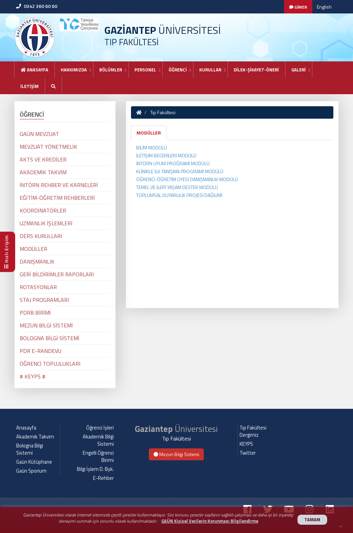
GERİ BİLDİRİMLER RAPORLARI (57, 274)
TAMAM (312, 519)
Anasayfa (34, 69)
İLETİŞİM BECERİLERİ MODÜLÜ (166, 155)
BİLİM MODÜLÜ (151, 147)
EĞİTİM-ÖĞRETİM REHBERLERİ (57, 198)
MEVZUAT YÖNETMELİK (48, 146)
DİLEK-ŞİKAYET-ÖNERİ (256, 69)
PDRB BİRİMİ (35, 312)
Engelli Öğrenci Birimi (98, 456)
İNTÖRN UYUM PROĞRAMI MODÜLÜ (173, 163)
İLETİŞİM (29, 86)
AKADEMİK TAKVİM (43, 172)
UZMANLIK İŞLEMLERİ (46, 223)
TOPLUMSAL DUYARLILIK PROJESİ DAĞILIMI (179, 195)
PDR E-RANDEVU (40, 351)
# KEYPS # (33, 376)
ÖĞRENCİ (178, 69)
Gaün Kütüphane (34, 462)
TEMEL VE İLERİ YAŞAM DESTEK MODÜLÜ (177, 187)
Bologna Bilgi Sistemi (29, 449)
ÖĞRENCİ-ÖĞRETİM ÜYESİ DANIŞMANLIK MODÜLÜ (187, 179)
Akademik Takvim (35, 437)
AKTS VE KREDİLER (43, 159)
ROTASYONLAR (38, 287)
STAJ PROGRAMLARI (44, 300)
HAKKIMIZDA (74, 69)
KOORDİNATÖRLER (43, 210)
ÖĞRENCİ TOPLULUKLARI (50, 363)
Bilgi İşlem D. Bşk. (95, 469)
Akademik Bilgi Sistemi (98, 440)
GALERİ (298, 69)
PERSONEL (145, 69)
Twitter (248, 453)
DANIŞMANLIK (37, 261)
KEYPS (246, 444)
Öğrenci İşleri (100, 428)
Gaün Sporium (31, 471)
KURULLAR (210, 69)
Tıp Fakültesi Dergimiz (253, 431)
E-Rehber (103, 478)
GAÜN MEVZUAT (39, 134)
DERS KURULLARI (41, 236)
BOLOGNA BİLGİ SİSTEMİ (49, 338)
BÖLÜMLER (110, 69)
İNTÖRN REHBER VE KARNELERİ (59, 185)
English (324, 6)
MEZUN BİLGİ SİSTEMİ (46, 325)
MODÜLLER (149, 132)
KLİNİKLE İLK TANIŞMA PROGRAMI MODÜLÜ (179, 171)
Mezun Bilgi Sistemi (176, 454)
